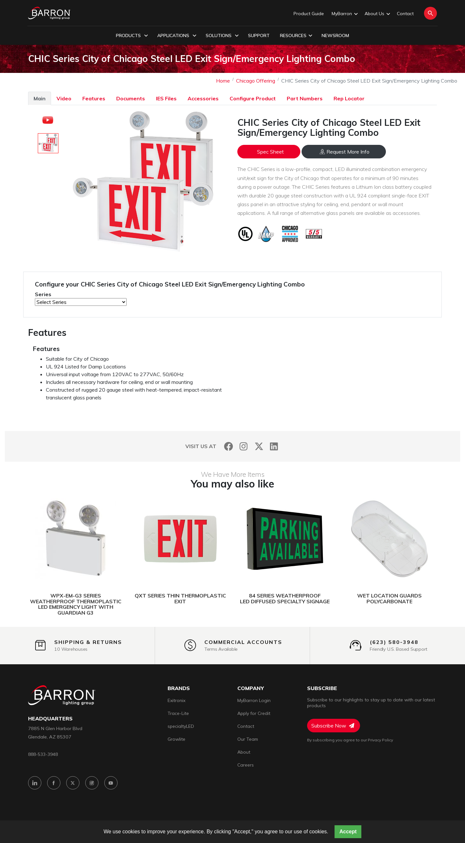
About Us (377, 14)
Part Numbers (305, 98)
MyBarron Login (254, 700)
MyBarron (344, 14)
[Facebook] (228, 446)
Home (223, 80)
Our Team (247, 739)
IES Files (166, 98)
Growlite (176, 739)
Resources (296, 36)
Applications (176, 36)
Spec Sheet (270, 151)
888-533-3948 (43, 754)
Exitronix (176, 700)
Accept (347, 831)
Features (93, 98)
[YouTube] (111, 782)
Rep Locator (349, 98)
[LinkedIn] (274, 446)
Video (64, 98)
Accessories (203, 98)
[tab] (39, 98)
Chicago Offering (255, 80)
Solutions (222, 36)
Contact (405, 13)
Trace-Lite (178, 713)
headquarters (50, 719)
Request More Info (344, 151)
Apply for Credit (253, 713)
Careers (245, 765)
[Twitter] (258, 446)
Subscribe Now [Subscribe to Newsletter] (332, 725)
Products (132, 36)
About (243, 752)
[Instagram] (243, 446)
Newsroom (335, 35)
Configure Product (253, 98)
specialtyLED (181, 726)
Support (259, 35)
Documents (130, 98)
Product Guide (309, 13)
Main (40, 98)
